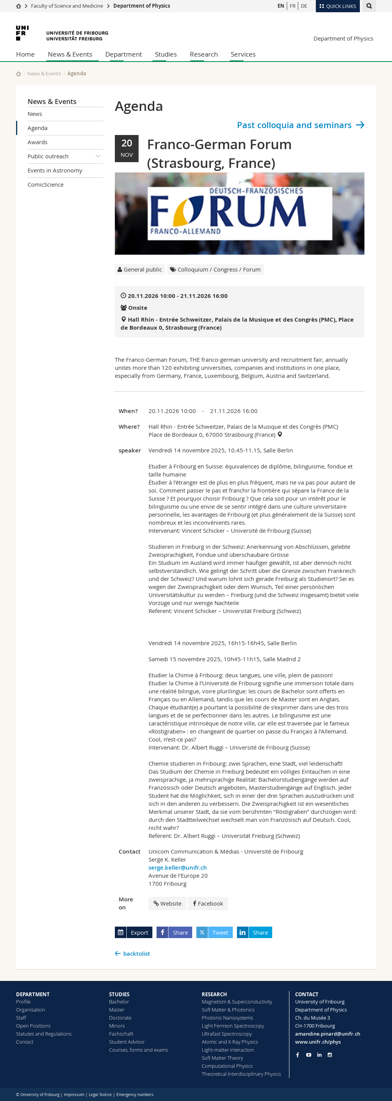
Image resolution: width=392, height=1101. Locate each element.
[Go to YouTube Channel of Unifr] (308, 1054)
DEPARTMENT (33, 994)
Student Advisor (127, 1041)
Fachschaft (121, 1033)
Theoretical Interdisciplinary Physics (241, 1073)
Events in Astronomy (55, 170)
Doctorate (120, 1017)
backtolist (136, 954)
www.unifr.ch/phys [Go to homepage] (318, 1041)
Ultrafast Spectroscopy (227, 1033)
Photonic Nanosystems (227, 1017)
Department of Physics (141, 5)
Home (25, 54)
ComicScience (46, 184)
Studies (166, 54)
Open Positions (33, 1025)
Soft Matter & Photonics (228, 1009)
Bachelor (119, 1001)
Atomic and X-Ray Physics (230, 1041)
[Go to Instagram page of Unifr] (330, 1054)
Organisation (30, 1009)
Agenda (37, 128)
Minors (117, 1025)
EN (281, 5)
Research (204, 54)
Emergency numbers (135, 1094)
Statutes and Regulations (44, 1033)
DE (304, 5)
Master (116, 1009)
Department (123, 54)
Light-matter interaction (228, 1049)
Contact (24, 1041)
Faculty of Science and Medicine (67, 5)
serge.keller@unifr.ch (178, 868)
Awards (37, 142)
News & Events (70, 54)
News (35, 113)
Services (243, 54)
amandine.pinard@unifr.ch (327, 1033)
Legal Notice (100, 1094)
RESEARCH (214, 994)
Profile (23, 1001)
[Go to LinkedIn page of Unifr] (319, 1054)
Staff (21, 1017)
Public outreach (65, 156)
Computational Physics (227, 1065)
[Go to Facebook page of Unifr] (297, 1054)
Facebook (208, 903)
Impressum (74, 1094)
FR (293, 5)
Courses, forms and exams (138, 1049)
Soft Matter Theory (222, 1057)
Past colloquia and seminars (294, 125)
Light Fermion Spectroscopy (233, 1025)
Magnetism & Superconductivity (237, 1001)
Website (167, 903)
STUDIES (119, 994)
